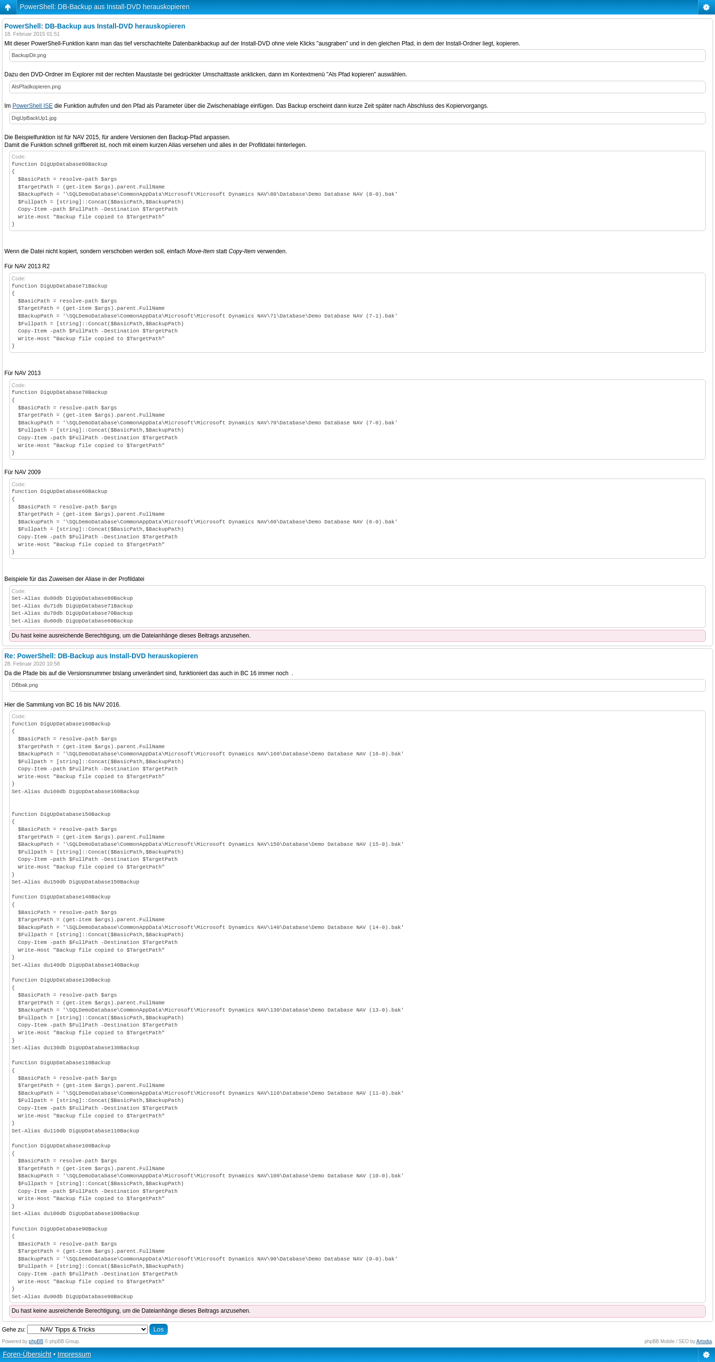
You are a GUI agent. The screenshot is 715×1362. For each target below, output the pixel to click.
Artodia (704, 1341)
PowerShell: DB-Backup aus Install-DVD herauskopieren (105, 7)
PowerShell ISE (33, 105)
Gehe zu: (14, 1329)
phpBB (36, 1341)
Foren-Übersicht (27, 1354)
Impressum (74, 1354)
